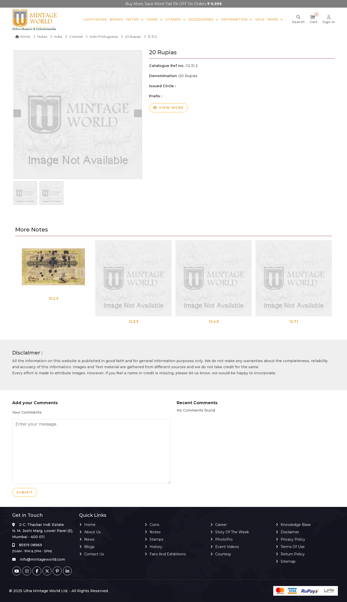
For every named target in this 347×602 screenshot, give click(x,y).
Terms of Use (293, 546)
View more (168, 107)
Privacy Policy (293, 539)
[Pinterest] (57, 570)
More (272, 19)
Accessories (201, 19)
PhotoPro (224, 539)
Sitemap (288, 561)
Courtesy (223, 554)
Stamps (173, 19)
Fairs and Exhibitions (168, 554)
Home (22, 36)
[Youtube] (16, 570)
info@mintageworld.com (42, 559)
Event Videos (227, 546)
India (58, 36)
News (89, 539)
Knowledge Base (296, 524)
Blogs (89, 546)
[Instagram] (26, 570)
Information (234, 19)
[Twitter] (47, 570)
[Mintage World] (35, 19)
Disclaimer (290, 532)
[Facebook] (36, 570)
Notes (132, 19)
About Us (92, 532)
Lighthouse (95, 19)
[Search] (298, 19)
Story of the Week (232, 532)
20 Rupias (133, 36)
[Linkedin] (67, 570)
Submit (24, 492)
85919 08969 (30, 545)
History (156, 546)
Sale (259, 19)
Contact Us (94, 554)
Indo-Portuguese (104, 36)
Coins (152, 19)
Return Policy (293, 554)
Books (116, 19)
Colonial (76, 36)
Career (221, 524)
